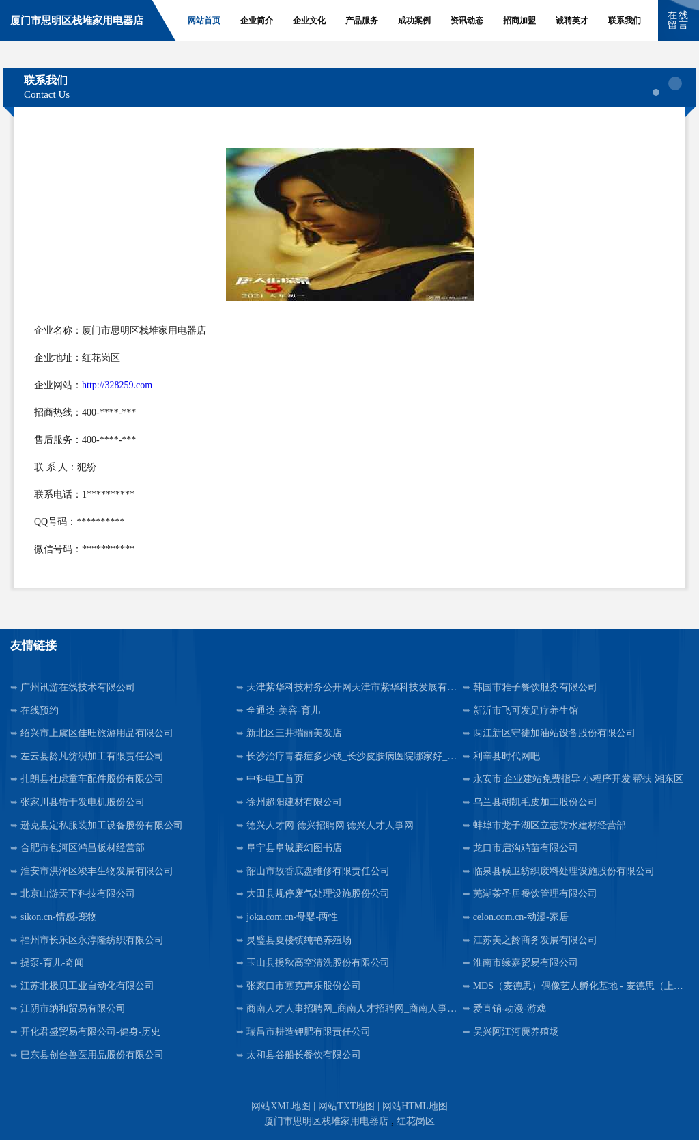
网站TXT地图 (346, 1106)
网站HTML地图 (415, 1106)
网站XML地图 (281, 1106)
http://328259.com (117, 385)
